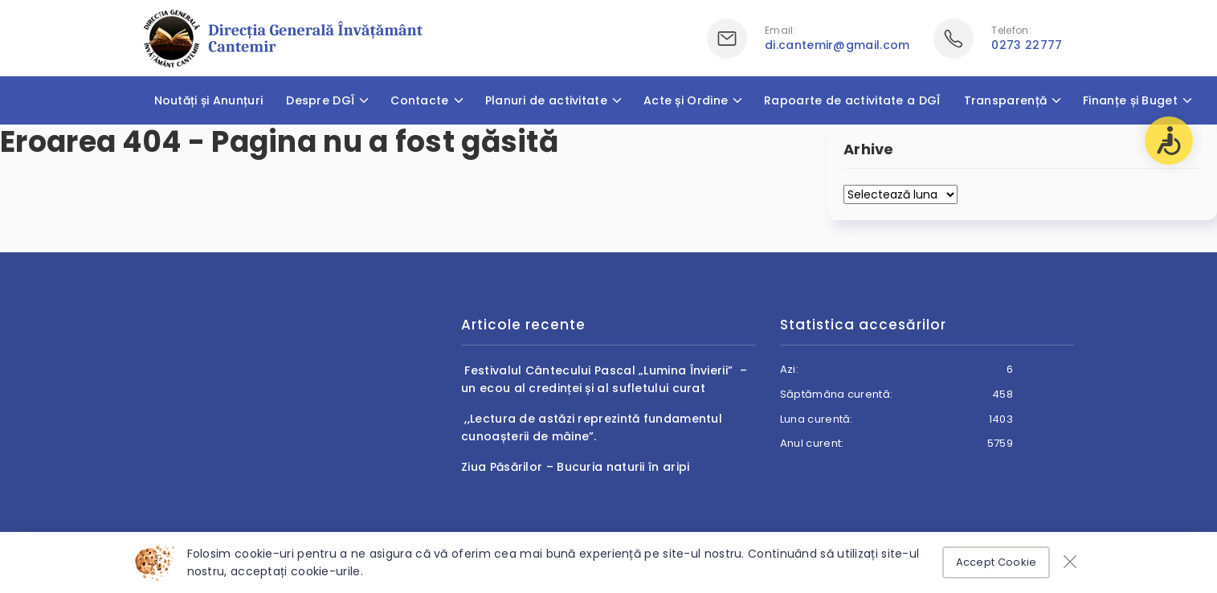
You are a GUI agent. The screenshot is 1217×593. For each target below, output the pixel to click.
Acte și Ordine (685, 100)
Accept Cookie (996, 562)
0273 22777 (1026, 45)
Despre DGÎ (320, 100)
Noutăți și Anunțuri (208, 100)
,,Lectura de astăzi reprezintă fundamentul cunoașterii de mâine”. (591, 427)
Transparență (1006, 100)
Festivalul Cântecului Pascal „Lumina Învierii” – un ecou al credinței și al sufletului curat (604, 379)
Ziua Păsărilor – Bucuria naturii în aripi (575, 467)
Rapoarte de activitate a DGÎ (852, 100)
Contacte (419, 100)
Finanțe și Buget (1130, 100)
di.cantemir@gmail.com (837, 45)
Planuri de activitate (546, 100)
